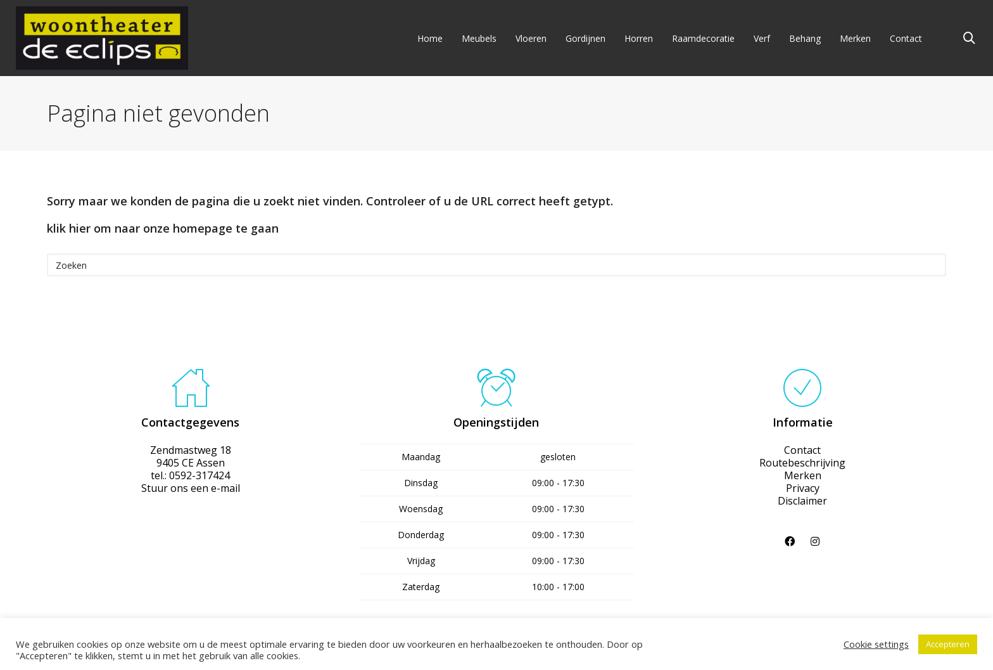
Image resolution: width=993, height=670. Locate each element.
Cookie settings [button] (876, 644)
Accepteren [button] (948, 644)
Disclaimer (802, 501)
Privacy (802, 488)
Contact (802, 450)
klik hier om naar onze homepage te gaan (163, 228)
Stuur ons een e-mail (190, 488)
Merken (802, 475)
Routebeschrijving (802, 463)
